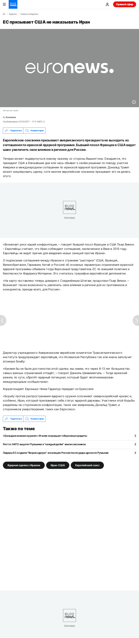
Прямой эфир (124, 4)
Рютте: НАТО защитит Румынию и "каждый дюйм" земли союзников (44, 444)
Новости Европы (29, 14)
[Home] (4, 14)
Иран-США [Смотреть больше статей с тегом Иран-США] (58, 465)
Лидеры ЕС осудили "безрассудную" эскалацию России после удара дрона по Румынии (55, 452)
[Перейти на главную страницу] (13, 4)
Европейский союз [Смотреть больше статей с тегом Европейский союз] (87, 465)
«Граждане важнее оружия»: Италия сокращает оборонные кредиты (45, 435)
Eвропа (13, 14)
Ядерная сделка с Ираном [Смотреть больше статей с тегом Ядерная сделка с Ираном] (23, 465)
